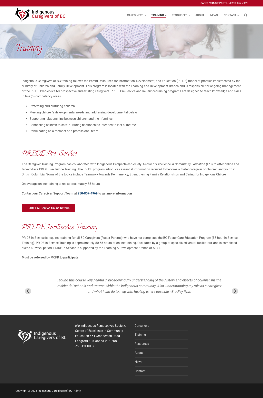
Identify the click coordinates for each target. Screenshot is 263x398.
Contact (140, 371)
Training (140, 335)
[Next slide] (235, 291)
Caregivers (142, 326)
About (139, 353)
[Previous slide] (28, 291)
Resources (142, 344)
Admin (78, 390)
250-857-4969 (240, 3)
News (138, 362)
